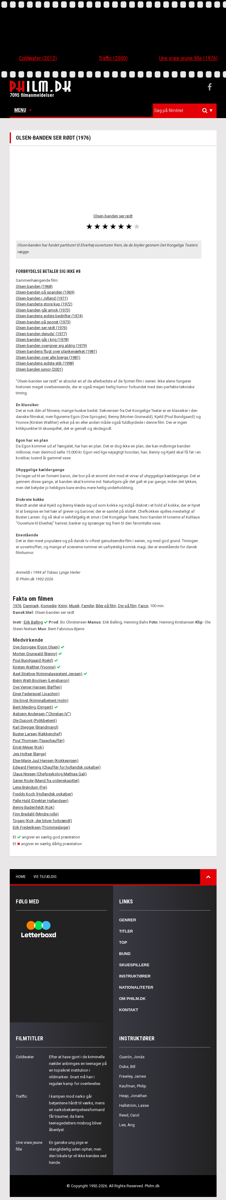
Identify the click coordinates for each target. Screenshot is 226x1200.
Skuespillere (134, 965)
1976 (17, 605)
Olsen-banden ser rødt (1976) (41, 327)
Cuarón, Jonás (131, 1057)
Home (21, 876)
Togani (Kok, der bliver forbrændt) (42, 820)
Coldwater (25, 1057)
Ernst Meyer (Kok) (28, 747)
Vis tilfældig (45, 876)
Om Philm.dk (132, 998)
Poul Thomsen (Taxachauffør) (38, 740)
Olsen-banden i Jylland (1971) (42, 298)
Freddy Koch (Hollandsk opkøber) (43, 794)
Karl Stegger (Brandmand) (35, 727)
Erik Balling (33, 622)
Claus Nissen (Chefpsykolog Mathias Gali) (50, 774)
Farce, (143, 605)
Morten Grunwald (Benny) (35, 653)
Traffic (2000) (113, 58)
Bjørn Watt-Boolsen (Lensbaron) (41, 680)
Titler (126, 931)
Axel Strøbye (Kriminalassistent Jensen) (47, 673)
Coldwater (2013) (38, 58)
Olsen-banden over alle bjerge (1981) (48, 357)
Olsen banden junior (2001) (39, 369)
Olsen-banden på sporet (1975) (43, 322)
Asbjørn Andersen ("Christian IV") (42, 714)
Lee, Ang (127, 1125)
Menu (23, 110)
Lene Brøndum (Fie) (30, 787)
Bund (125, 953)
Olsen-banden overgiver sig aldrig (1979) (51, 345)
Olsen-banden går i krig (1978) (42, 339)
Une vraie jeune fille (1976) (188, 58)
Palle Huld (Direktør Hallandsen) (40, 800)
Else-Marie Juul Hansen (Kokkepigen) (45, 760)
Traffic (21, 1096)
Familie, (88, 605)
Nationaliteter (136, 987)
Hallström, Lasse (134, 1105)
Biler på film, (106, 605)
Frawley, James (132, 1076)
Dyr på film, (127, 605)
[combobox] (185, 111)
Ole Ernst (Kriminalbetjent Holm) (40, 700)
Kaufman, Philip (132, 1086)
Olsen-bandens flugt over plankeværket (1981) (56, 351)
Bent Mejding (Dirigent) (33, 707)
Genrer (127, 920)
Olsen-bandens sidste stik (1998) (45, 363)
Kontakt (128, 1010)
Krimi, (63, 605)
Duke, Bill (127, 1066)
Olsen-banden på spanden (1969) (45, 292)
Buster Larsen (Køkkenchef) (37, 734)
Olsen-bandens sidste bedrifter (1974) (49, 316)
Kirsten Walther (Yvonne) (34, 667)
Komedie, (49, 605)
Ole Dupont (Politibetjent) (35, 720)
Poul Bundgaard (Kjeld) (33, 660)
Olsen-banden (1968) (34, 286)
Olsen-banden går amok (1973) (43, 310)
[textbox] (186, 110)
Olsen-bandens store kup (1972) (44, 304)
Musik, (75, 605)
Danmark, (31, 605)
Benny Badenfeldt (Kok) (33, 807)
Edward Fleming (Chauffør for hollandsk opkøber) (57, 767)
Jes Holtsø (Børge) (29, 754)
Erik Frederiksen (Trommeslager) (41, 827)
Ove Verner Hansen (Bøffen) (37, 687)
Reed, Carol (129, 1115)
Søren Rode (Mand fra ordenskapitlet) (46, 780)
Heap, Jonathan (133, 1095)
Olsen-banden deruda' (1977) (41, 333)
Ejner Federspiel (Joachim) (36, 694)
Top (123, 942)
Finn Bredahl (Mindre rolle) (36, 814)
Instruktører (135, 976)
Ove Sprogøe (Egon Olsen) (36, 647)
